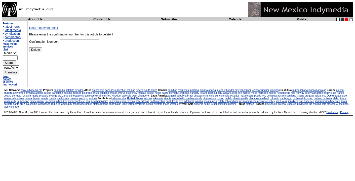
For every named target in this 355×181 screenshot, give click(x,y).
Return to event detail (43, 28)
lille (240, 93)
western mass (161, 104)
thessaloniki (77, 95)
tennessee (79, 104)
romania (26, 95)
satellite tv (71, 90)
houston (308, 98)
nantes (272, 93)
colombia (224, 95)
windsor (264, 90)
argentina (173, 95)
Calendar (236, 19)
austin (175, 98)
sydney (93, 98)
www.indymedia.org (32, 90)
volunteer (14, 106)
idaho (336, 98)
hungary (194, 93)
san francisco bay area (327, 101)
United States (135, 98)
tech (6, 106)
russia (35, 95)
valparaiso (320, 95)
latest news (12, 26)
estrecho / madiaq (125, 90)
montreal (194, 90)
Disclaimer (332, 112)
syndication (12, 33)
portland (234, 101)
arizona (148, 98)
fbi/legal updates (287, 104)
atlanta (167, 98)
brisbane (19, 98)
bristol (96, 93)
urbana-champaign (110, 104)
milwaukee (61, 101)
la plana (227, 93)
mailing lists (319, 104)
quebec (221, 90)
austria (47, 93)
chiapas (198, 95)
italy (220, 93)
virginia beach (145, 104)
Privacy (344, 112)
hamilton (172, 90)
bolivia (182, 95)
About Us (35, 19)
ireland (204, 93)
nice (293, 93)
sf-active (8, 81)
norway (300, 93)
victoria (256, 90)
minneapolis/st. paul (79, 101)
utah (124, 104)
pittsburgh (223, 101)
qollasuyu (272, 95)
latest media (13, 30)
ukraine (99, 95)
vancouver (245, 90)
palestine (223, 104)
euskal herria (154, 93)
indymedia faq (304, 104)
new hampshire (99, 101)
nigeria (139, 90)
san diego (293, 101)
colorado (274, 98)
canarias (109, 90)
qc (325, 90)
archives (8, 46)
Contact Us (102, 19)
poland (7, 95)
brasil (190, 95)
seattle (33, 104)
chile (206, 95)
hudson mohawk (323, 98)
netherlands (283, 93)
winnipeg (275, 90)
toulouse (90, 95)
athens (39, 93)
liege (235, 93)
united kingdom (112, 95)
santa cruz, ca (21, 104)
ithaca (343, 98)
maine (33, 101)
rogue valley (268, 101)
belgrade (87, 93)
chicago (253, 98)
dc (294, 98)
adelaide (342, 95)
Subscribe (169, 19)
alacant (340, 90)
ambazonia (98, 90)
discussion (271, 104)
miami (40, 101)
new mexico (128, 101)
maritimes (183, 90)
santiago (291, 95)
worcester (175, 104)
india (114, 98)
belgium (77, 93)
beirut (207, 104)
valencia (126, 95)
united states (92, 104)
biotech (250, 104)
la (18, 101)
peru (251, 95)
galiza (165, 93)
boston (220, 98)
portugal (16, 95)
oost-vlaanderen (314, 93)
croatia (113, 93)
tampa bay (66, 104)
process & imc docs (338, 104)
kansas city (10, 101)
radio (62, 90)
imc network (10, 84)
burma (295, 90)
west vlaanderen (141, 95)
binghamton (209, 98)
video (80, 90)
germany (174, 93)
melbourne (63, 98)
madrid (246, 93)
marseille (263, 93)
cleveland (263, 98)
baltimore (184, 98)
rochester (255, 101)
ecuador (234, 95)
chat (5, 49)
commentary (13, 37)
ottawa (212, 90)
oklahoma (188, 101)
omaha (199, 101)
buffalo (228, 98)
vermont (132, 104)
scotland (43, 95)
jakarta (304, 90)
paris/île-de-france (334, 93)
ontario (204, 90)
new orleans (142, 101)
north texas (172, 101)
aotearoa (9, 98)
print (56, 90)
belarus (68, 93)
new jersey (115, 101)
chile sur (213, 95)
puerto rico (260, 95)
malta (254, 93)
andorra (8, 93)
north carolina (157, 101)
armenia (30, 93)
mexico (244, 95)
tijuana (300, 95)
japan (311, 90)
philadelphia (210, 101)
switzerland (64, 95)
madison (24, 101)
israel (214, 104)
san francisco (306, 101)
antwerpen (19, 93)
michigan (50, 101)
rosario (282, 95)
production (12, 40)
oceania (74, 98)
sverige (53, 95)
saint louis (281, 101)
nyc (181, 101)
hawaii (299, 98)
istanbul (212, 93)
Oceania (332, 95)
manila (319, 90)
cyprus (121, 93)
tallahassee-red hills (49, 104)
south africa (150, 90)
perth (82, 98)
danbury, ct (286, 98)
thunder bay (232, 90)
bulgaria (104, 93)
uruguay (309, 95)
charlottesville (240, 98)
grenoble (184, 93)
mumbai (122, 98)
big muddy (196, 98)
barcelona (57, 93)
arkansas (158, 98)
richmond (244, 101)
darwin (36, 98)
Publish (302, 19)
